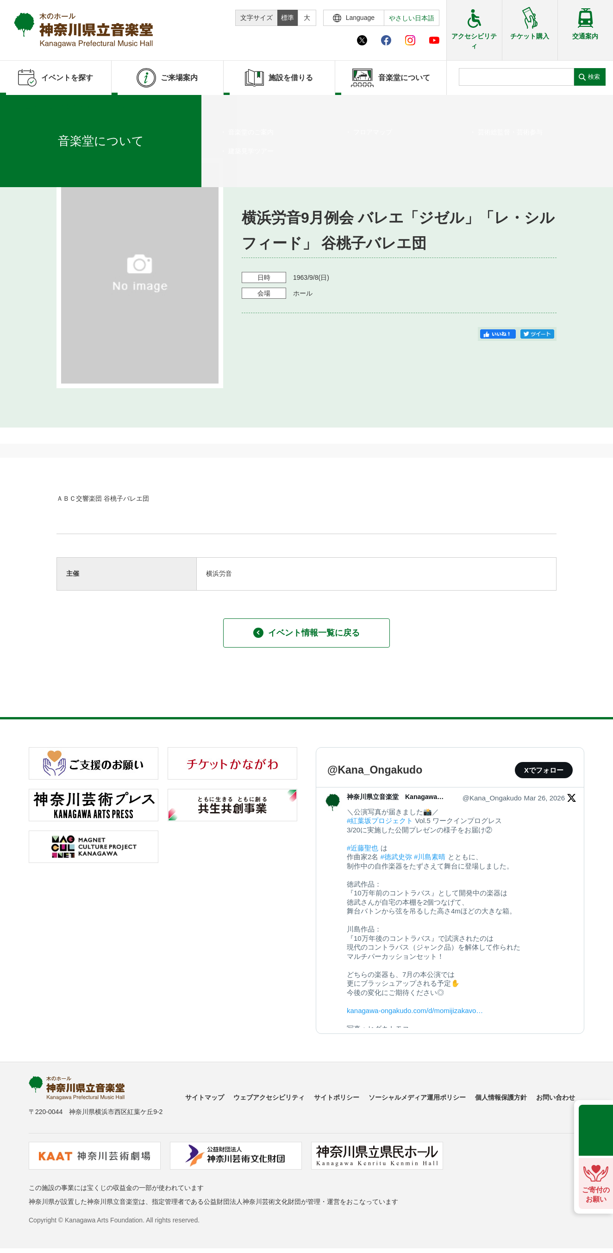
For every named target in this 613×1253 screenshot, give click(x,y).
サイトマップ (204, 1097)
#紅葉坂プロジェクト (380, 821)
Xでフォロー (543, 770)
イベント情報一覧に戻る (306, 633)
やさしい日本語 (411, 18)
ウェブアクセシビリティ (269, 1097)
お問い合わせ (555, 1097)
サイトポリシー (336, 1097)
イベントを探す (57, 106)
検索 (594, 76)
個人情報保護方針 (501, 1097)
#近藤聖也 (362, 848)
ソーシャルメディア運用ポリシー (417, 1097)
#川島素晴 (429, 857)
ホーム (22, 106)
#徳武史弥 (396, 857)
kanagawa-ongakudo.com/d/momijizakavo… (415, 1010)
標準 (287, 17)
